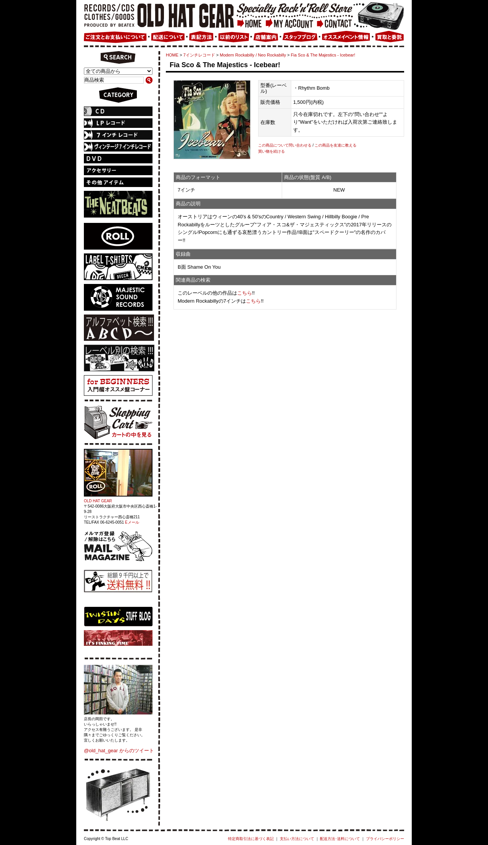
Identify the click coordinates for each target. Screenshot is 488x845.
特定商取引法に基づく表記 (251, 839)
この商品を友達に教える (335, 145)
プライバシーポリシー (385, 839)
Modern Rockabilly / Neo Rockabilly (253, 55)
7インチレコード (199, 55)
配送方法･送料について (340, 839)
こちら (244, 293)
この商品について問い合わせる (284, 145)
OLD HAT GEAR (98, 501)
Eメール (132, 522)
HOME (172, 55)
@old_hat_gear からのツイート (119, 750)
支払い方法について (297, 839)
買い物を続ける (271, 151)
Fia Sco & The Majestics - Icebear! (323, 55)
